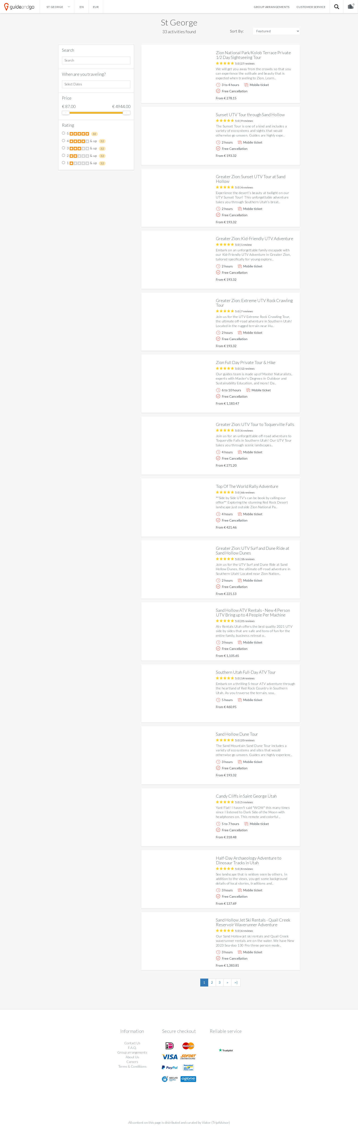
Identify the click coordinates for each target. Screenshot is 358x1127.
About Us (132, 1057)
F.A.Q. (132, 1048)
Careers (132, 1062)
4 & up (84, 141)
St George (179, 22)
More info (283, 95)
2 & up (84, 156)
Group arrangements (272, 7)
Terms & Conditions (132, 1066)
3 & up (84, 148)
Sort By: (237, 31)
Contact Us (132, 1043)
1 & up (84, 163)
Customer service (311, 7)
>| (236, 982)
